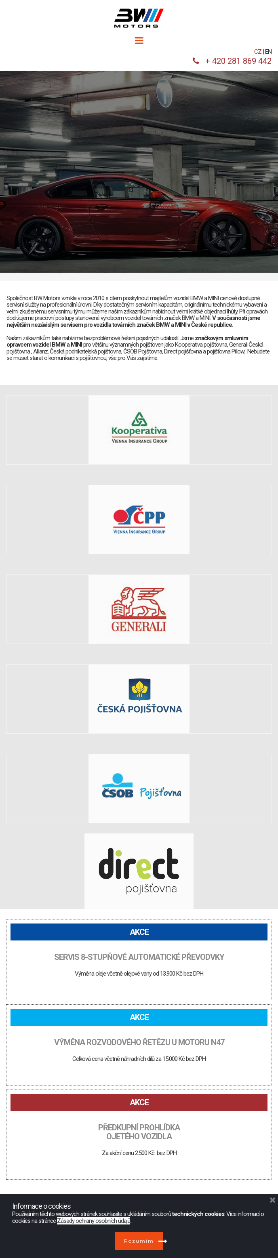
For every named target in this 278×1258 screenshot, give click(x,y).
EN (268, 51)
